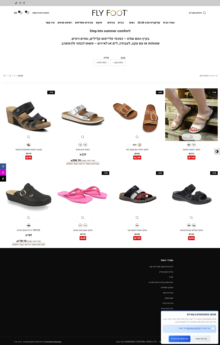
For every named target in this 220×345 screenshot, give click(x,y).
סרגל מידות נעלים (167, 307)
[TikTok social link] (16, 3)
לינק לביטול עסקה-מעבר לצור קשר (161, 265)
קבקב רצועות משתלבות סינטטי (27, 147)
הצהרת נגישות (168, 291)
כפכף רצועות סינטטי (192, 147)
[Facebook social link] (24, 3)
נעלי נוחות (119, 340)
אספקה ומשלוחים (167, 286)
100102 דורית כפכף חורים (27, 228)
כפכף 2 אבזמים (82, 147)
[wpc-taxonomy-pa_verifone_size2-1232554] (101, 62)
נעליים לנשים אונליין (166, 270)
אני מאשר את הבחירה (178, 336)
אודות (171, 275)
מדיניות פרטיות (168, 302)
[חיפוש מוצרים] (197, 13)
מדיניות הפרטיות (192, 325)
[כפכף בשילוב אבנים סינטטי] (192, 195)
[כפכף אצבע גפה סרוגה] (82, 195)
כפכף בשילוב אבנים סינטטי (192, 228)
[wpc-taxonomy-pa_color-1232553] (117, 62)
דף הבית (214, 75)
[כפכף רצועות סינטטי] (192, 113)
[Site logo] (110, 12)
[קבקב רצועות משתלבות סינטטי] (27, 113)
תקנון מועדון (169, 296)
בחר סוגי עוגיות (201, 336)
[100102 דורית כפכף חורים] (27, 195)
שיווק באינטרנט (28, 340)
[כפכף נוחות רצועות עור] (137, 195)
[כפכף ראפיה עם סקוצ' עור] (137, 113)
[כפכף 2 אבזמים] (82, 113)
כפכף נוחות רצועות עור (137, 228)
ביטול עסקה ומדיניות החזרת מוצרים (161, 281)
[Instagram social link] (20, 3)
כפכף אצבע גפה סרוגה (82, 228)
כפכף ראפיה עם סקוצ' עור (137, 147)
